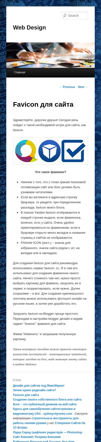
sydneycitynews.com (57, 413)
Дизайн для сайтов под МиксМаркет (38, 385)
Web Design (29, 27)
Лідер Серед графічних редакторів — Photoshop (47, 432)
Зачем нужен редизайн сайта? (34, 390)
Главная (19, 72)
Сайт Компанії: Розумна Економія (37, 437)
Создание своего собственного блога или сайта (47, 399)
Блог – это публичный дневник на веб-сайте (45, 404)
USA (38, 413)
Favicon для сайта (26, 395)
